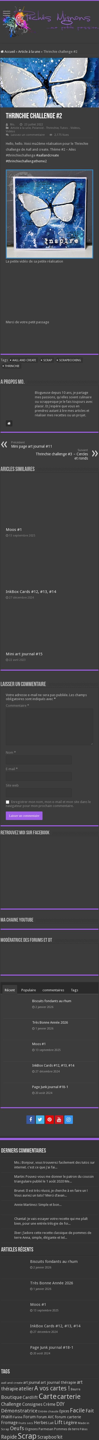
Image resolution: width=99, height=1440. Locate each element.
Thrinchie (12, 366)
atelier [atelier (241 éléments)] (26, 1389)
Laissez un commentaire (28, 135)
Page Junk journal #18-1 (50, 1087)
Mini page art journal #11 (38, 444)
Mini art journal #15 (24, 654)
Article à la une (29, 52)
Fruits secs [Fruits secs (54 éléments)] (25, 1423)
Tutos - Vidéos (70, 128)
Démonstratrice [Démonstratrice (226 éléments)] (19, 1411)
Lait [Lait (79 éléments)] (51, 1423)
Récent (10, 990)
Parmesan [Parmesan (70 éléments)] (46, 1429)
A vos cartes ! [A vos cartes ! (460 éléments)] (52, 1388)
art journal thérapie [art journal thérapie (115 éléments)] (58, 1382)
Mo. (12, 124)
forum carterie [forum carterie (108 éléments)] (68, 1417)
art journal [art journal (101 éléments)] (31, 1382)
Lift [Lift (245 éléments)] (58, 1422)
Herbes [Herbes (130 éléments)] (41, 1422)
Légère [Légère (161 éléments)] (70, 1422)
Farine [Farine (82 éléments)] (17, 1417)
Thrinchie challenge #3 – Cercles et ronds (61, 454)
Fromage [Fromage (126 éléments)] (9, 1422)
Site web (12, 785)
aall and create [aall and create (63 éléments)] (11, 1383)
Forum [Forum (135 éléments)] (29, 1416)
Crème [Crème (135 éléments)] (49, 1404)
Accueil (8, 52)
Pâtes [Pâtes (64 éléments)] (84, 1429)
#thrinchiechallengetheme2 (26, 161)
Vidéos (10, 131)
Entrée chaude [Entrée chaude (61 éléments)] (48, 1411)
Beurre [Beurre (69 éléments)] (75, 1389)
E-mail (12, 769)
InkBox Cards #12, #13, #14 (31, 591)
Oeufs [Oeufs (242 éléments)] (17, 1428)
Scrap (47, 360)
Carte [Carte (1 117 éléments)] (47, 1396)
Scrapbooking (70, 360)
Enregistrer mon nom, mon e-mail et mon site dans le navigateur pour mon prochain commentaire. (48, 804)
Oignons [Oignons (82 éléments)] (31, 1429)
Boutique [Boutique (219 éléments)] (11, 1397)
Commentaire (17, 706)
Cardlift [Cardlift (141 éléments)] (30, 1397)
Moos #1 (14, 529)
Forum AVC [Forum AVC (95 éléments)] (45, 1417)
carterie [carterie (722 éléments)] (69, 1396)
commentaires (53, 990)
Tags (74, 990)
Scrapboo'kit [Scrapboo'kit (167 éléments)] (50, 1437)
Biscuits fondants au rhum (51, 1001)
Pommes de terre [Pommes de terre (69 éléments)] (66, 1429)
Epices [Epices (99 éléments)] (64, 1411)
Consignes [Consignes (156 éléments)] (32, 1404)
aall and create (24, 360)
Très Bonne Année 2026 (50, 1022)
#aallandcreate (47, 155)
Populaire (28, 990)
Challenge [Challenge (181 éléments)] (11, 1404)
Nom (11, 752)
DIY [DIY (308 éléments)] (60, 1404)
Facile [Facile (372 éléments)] (77, 1410)
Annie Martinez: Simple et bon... (38, 1205)
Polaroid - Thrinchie (45, 128)
